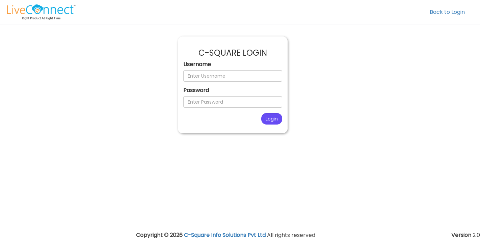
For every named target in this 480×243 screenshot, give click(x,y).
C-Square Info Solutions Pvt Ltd (225, 235)
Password (196, 90)
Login (272, 118)
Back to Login (447, 12)
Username (197, 64)
